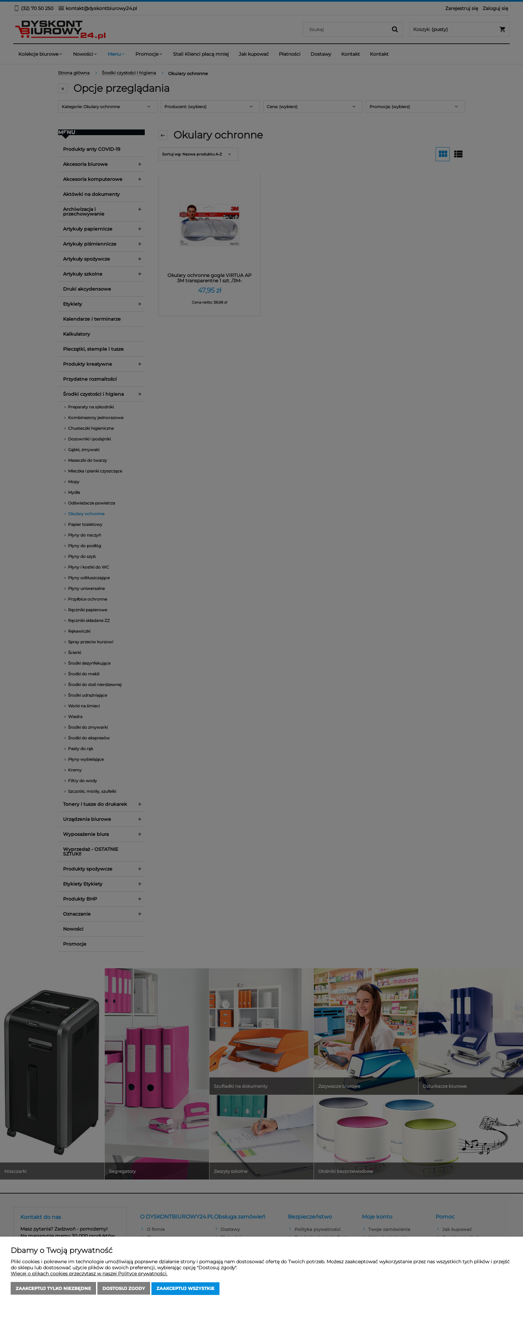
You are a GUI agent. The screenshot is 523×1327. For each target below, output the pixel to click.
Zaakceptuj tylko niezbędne (53, 1288)
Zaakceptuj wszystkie (185, 1288)
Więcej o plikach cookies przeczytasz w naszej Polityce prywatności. (89, 1274)
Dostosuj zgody (123, 1288)
